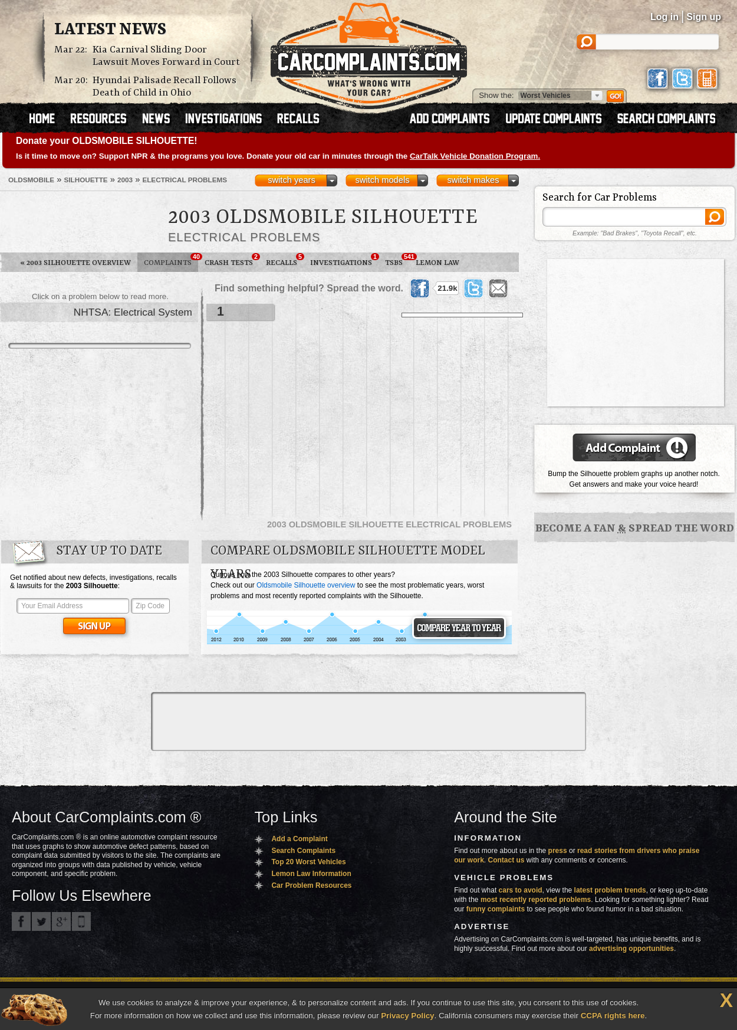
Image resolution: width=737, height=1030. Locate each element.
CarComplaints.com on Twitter (41, 921)
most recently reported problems (536, 899)
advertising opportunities (631, 948)
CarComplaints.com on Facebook (21, 921)
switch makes (473, 180)
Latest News (110, 30)
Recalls (285, 260)
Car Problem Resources (311, 885)
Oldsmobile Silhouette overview (305, 585)
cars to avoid (520, 890)
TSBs (397, 260)
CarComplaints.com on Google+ (61, 921)
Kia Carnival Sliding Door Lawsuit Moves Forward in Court (166, 56)
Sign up (703, 17)
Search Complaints (303, 851)
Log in (664, 17)
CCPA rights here (613, 1015)
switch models (382, 180)
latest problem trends (610, 890)
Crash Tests (232, 260)
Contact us (506, 860)
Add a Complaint (299, 839)
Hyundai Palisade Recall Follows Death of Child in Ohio (164, 87)
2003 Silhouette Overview (75, 262)
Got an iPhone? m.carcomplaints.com (81, 921)
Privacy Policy (407, 1015)
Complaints (171, 260)
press (557, 851)
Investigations (344, 260)
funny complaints (495, 909)
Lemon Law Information (311, 874)
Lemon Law (437, 262)
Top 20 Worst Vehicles (308, 862)
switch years (291, 180)
